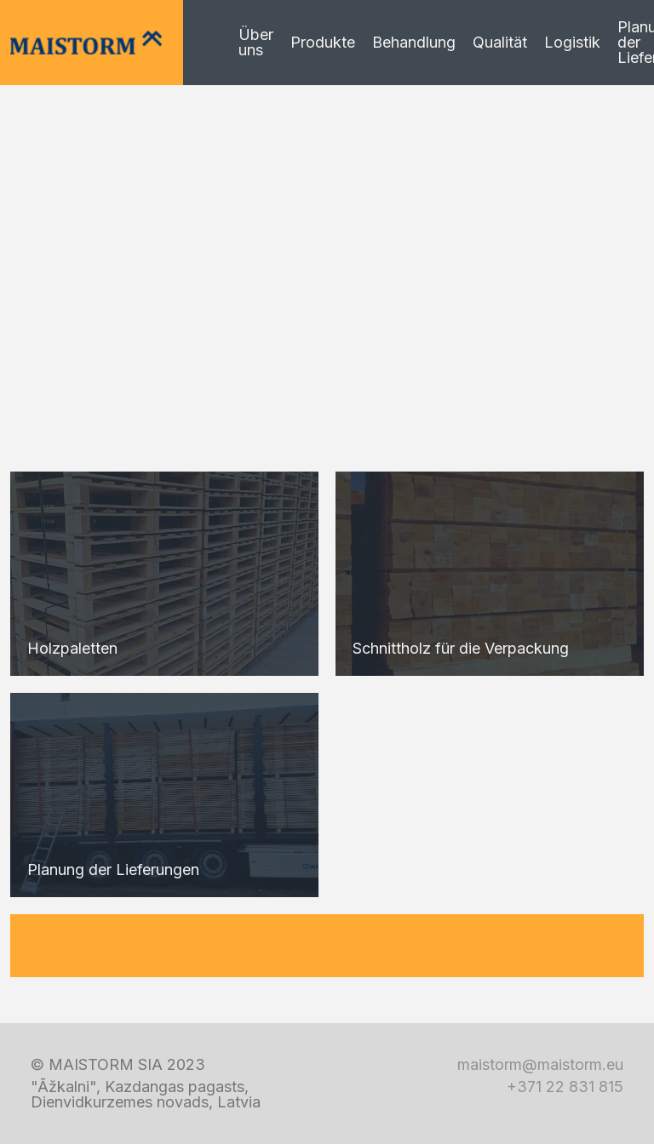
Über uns (255, 42)
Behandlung (414, 42)
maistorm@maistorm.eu (540, 1064)
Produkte (322, 42)
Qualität (500, 42)
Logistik (572, 42)
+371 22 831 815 (565, 1087)
